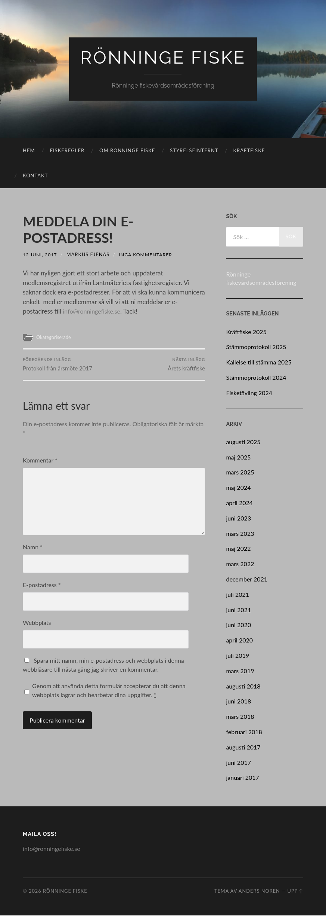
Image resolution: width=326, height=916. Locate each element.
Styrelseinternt (194, 151)
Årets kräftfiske (186, 366)
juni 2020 (238, 625)
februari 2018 (244, 732)
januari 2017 (242, 778)
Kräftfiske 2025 (246, 332)
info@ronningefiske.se (93, 312)
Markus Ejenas (89, 255)
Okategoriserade (54, 338)
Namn (33, 550)
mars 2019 (240, 671)
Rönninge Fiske (163, 57)
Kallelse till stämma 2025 (258, 362)
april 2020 (239, 640)
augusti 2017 (243, 747)
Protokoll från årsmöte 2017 (58, 366)
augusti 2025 (243, 442)
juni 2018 (238, 701)
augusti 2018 (243, 686)
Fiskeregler (67, 151)
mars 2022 (240, 564)
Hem (29, 151)
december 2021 (246, 579)
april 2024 (239, 503)
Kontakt (35, 176)
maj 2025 (238, 457)
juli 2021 (237, 595)
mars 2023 (240, 534)
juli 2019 (237, 656)
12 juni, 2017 (40, 255)
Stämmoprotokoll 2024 (256, 378)
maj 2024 (238, 488)
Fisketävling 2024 (249, 393)
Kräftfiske (249, 151)
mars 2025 (240, 472)
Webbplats (37, 625)
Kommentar (40, 463)
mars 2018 (240, 717)
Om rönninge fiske (127, 151)
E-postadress (42, 588)
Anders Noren (259, 892)
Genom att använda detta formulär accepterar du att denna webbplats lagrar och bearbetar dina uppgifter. (109, 694)
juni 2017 (238, 763)
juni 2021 (238, 610)
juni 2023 (238, 518)
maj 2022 (238, 549)
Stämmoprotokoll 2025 (256, 347)
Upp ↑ (295, 892)
